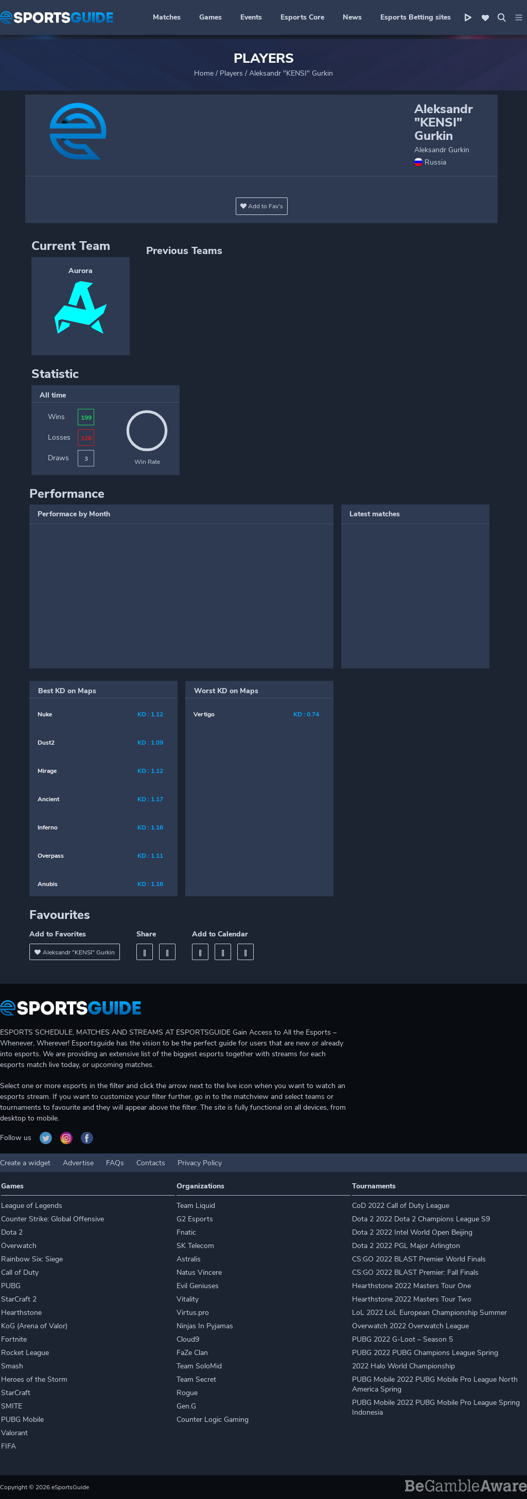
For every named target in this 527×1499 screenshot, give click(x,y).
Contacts (150, 1163)
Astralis (189, 1259)
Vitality (188, 1299)
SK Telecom (195, 1246)
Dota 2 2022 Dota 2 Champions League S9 (421, 1219)
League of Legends (31, 1206)
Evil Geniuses (198, 1286)
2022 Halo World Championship (403, 1366)
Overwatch (19, 1246)
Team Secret (196, 1379)
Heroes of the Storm (34, 1379)
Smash (12, 1366)
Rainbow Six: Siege (32, 1259)
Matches (167, 17)
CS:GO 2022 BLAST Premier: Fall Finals (415, 1272)
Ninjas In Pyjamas (205, 1326)
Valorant (14, 1433)
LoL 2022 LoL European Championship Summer (429, 1312)
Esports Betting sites (415, 17)
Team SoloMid (199, 1366)
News (352, 17)
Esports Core (302, 17)
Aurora (80, 271)
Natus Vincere (199, 1272)
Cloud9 (188, 1339)
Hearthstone (21, 1312)
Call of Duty (20, 1272)
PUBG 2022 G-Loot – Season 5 (402, 1339)
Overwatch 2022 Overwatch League (410, 1326)
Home (204, 73)
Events (251, 17)
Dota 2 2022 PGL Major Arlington (406, 1246)
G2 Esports (195, 1219)
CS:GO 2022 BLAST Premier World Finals (419, 1259)
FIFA (8, 1446)
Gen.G (186, 1406)
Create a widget (25, 1163)
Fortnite (14, 1339)
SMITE (11, 1406)
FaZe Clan (192, 1353)
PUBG (11, 1286)
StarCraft (15, 1393)
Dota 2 (12, 1232)
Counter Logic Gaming (213, 1419)
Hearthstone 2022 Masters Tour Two (411, 1299)
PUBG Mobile (22, 1419)
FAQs (115, 1163)
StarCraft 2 (19, 1299)
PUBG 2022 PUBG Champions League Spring (425, 1353)
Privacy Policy (200, 1163)
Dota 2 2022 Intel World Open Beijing (412, 1232)
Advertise (78, 1163)
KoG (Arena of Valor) (34, 1326)
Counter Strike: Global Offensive (52, 1219)
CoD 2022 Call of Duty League (400, 1206)
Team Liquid (196, 1206)
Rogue (187, 1393)
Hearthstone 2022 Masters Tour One (411, 1286)
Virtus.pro (193, 1312)
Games (210, 17)
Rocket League (25, 1353)
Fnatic (186, 1232)
